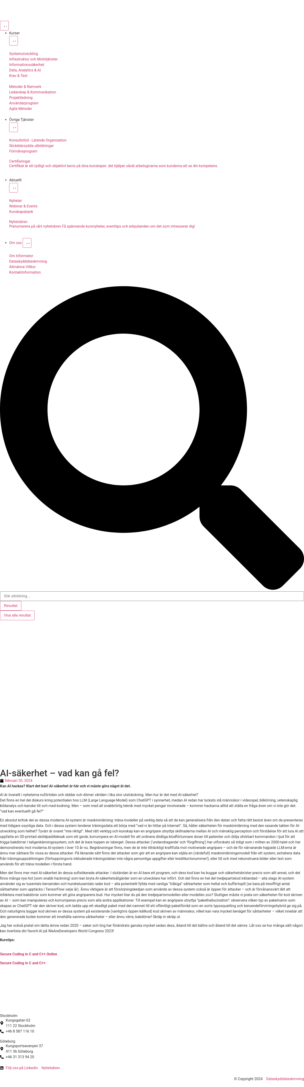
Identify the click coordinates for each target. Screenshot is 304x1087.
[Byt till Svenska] (6, 625)
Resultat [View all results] (10, 606)
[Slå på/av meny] (4, 25)
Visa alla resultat (17, 615)
